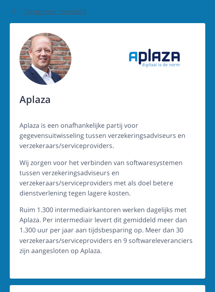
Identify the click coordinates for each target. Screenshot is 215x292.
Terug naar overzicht (48, 11)
